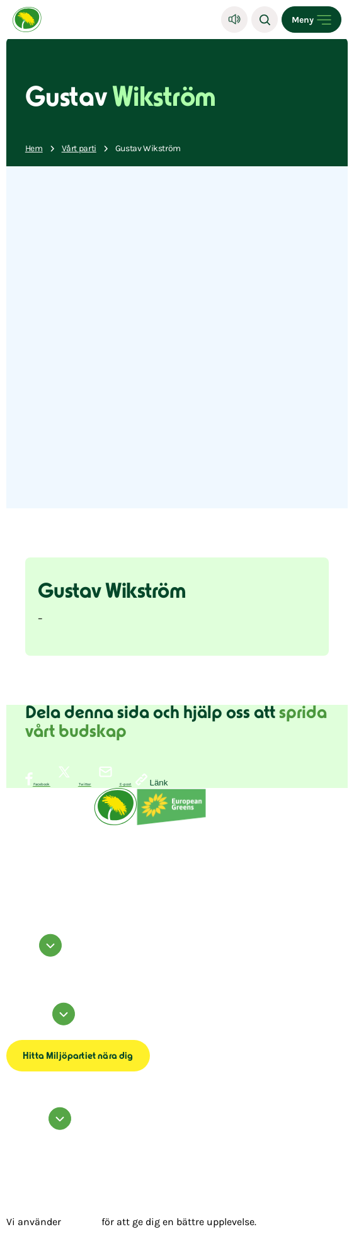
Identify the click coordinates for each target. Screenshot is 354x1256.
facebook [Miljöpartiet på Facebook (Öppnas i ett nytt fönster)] (14, 961)
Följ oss (36, 954)
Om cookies (16, 1029)
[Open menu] (311, 19)
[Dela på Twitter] (70, 784)
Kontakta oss (17, 1134)
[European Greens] (171, 823)
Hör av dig (40, 1127)
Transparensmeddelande (28, 1038)
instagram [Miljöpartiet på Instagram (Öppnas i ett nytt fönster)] (15, 965)
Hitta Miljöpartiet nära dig (78, 1056)
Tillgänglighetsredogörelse (30, 1033)
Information (42, 1022)
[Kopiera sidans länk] (152, 780)
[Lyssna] (234, 19)
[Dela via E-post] (111, 784)
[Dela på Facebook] (37, 784)
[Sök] (264, 19)
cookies (81, 1222)
